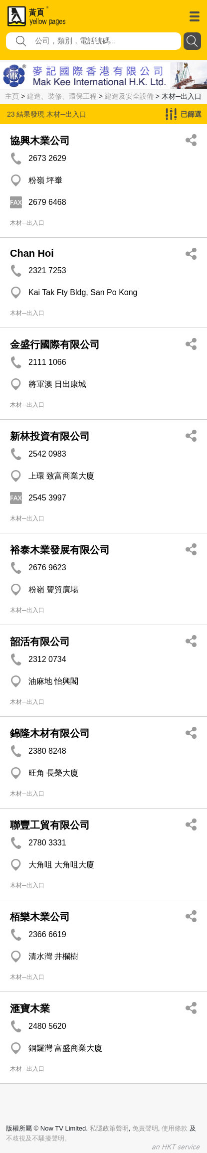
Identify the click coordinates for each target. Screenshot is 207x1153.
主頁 (12, 96)
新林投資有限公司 (50, 436)
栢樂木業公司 (40, 916)
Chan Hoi (32, 253)
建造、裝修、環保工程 (62, 96)
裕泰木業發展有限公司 (60, 549)
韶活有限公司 (40, 641)
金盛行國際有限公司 (55, 344)
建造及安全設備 (129, 96)
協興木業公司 (40, 140)
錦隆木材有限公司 (50, 733)
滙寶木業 (30, 1008)
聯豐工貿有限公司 (50, 825)
